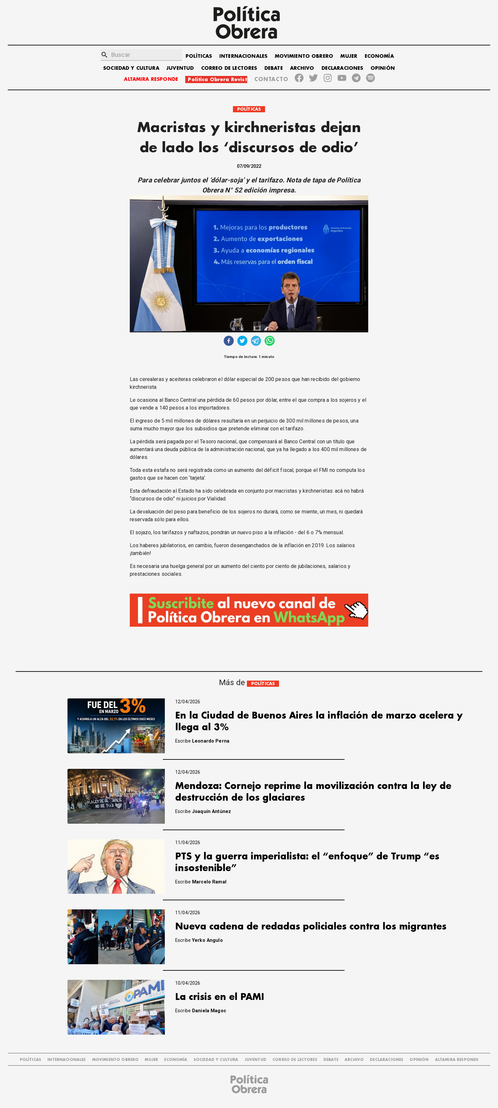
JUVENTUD (180, 68)
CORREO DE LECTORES (229, 68)
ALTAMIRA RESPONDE (151, 79)
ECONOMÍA (379, 56)
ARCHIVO (302, 68)
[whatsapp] (269, 342)
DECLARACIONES (342, 68)
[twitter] (242, 342)
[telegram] (256, 342)
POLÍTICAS (199, 56)
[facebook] (229, 342)
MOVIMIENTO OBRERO (304, 56)
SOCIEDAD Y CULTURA (131, 68)
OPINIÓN (382, 68)
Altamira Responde (457, 1060)
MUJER (348, 56)
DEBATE (273, 68)
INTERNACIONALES (243, 56)
